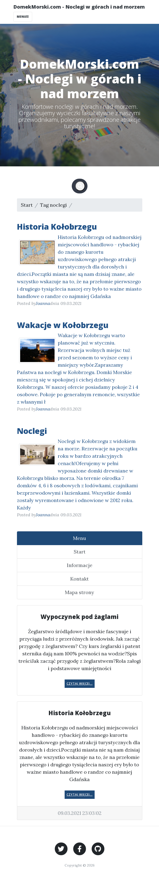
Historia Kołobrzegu (57, 226)
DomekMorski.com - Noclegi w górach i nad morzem (79, 6)
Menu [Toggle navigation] (23, 17)
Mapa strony (79, 592)
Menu (79, 538)
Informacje (79, 565)
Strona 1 (83, 205)
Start (27, 205)
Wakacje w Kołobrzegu (62, 325)
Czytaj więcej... (80, 683)
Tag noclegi (53, 205)
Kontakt (79, 579)
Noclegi (32, 431)
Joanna (43, 303)
